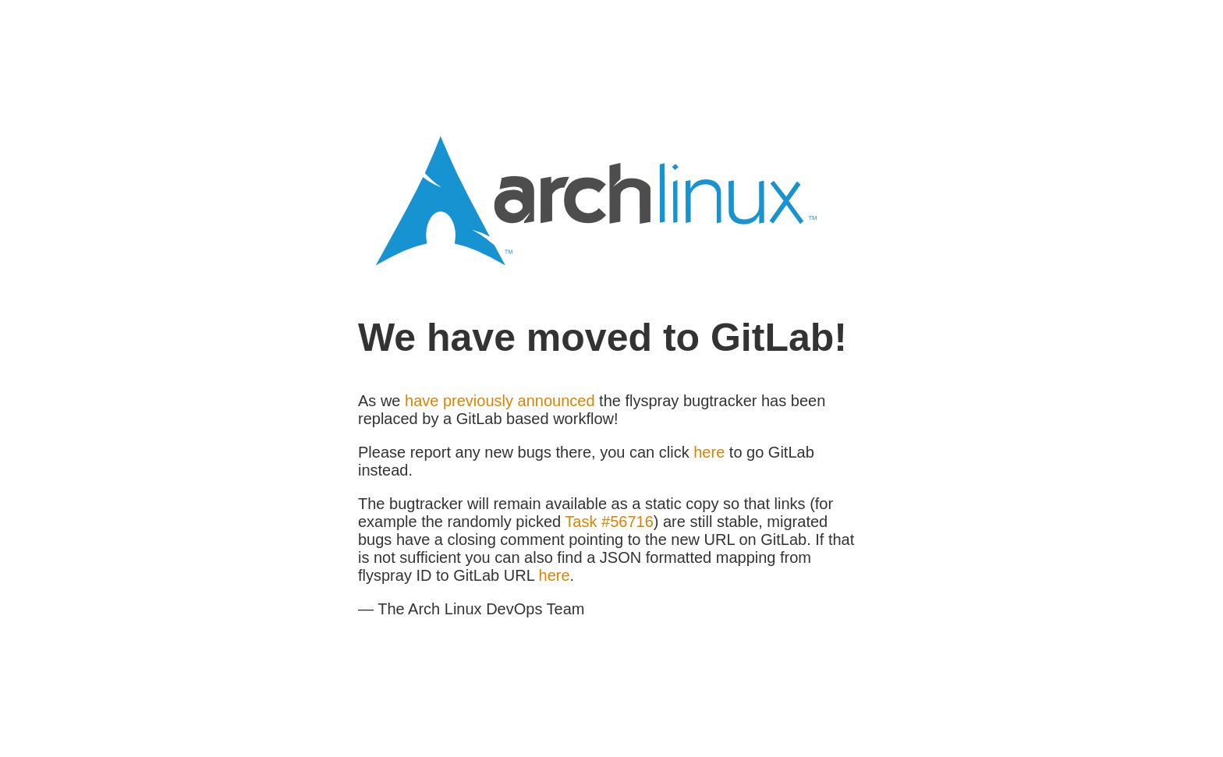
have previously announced (500, 400)
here (709, 452)
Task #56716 (609, 521)
